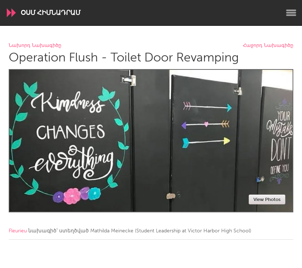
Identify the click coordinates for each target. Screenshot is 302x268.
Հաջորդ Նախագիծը (268, 45)
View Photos (267, 199)
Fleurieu (18, 231)
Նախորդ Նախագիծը (35, 45)
